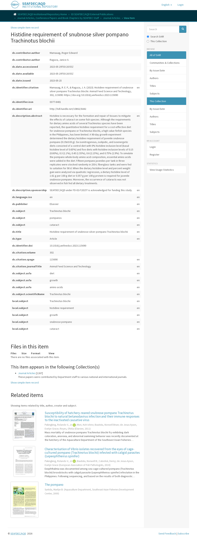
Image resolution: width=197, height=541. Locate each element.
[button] (167, 4)
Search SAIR (155, 36)
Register (154, 154)
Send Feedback (167, 533)
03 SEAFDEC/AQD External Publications (92, 14)
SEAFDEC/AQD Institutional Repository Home (42, 14)
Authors (154, 78)
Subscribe (183, 533)
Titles (153, 85)
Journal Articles (111, 18)
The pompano (54, 485)
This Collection (157, 41)
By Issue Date (157, 70)
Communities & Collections (165, 62)
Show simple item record (25, 27)
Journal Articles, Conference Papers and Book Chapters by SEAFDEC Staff (58, 18)
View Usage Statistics (162, 169)
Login (153, 147)
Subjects (155, 93)
